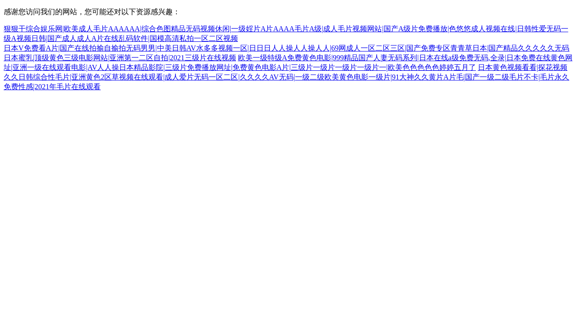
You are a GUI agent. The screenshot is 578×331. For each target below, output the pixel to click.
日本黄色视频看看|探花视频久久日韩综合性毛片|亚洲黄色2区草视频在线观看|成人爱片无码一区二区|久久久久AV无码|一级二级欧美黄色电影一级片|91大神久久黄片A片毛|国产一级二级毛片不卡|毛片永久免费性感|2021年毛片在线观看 (286, 77)
